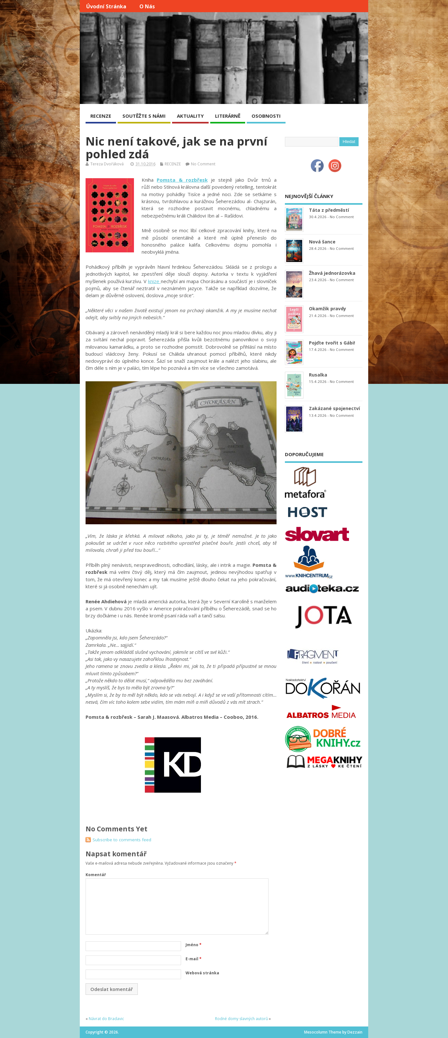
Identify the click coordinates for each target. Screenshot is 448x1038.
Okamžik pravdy (327, 308)
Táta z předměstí (329, 210)
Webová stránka (202, 973)
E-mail (194, 959)
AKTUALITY (190, 116)
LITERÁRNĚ (227, 116)
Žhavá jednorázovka (332, 273)
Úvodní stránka (106, 6)
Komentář (96, 874)
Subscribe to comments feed (122, 840)
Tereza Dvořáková (107, 164)
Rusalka (318, 375)
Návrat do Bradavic (106, 1018)
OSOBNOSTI (266, 116)
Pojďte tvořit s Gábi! (332, 343)
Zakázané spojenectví (334, 408)
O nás (147, 6)
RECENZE (100, 116)
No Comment (203, 164)
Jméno (194, 944)
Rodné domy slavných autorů (241, 1018)
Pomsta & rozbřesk (182, 180)
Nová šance (322, 242)
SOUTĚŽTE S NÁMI (144, 116)
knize (154, 281)
